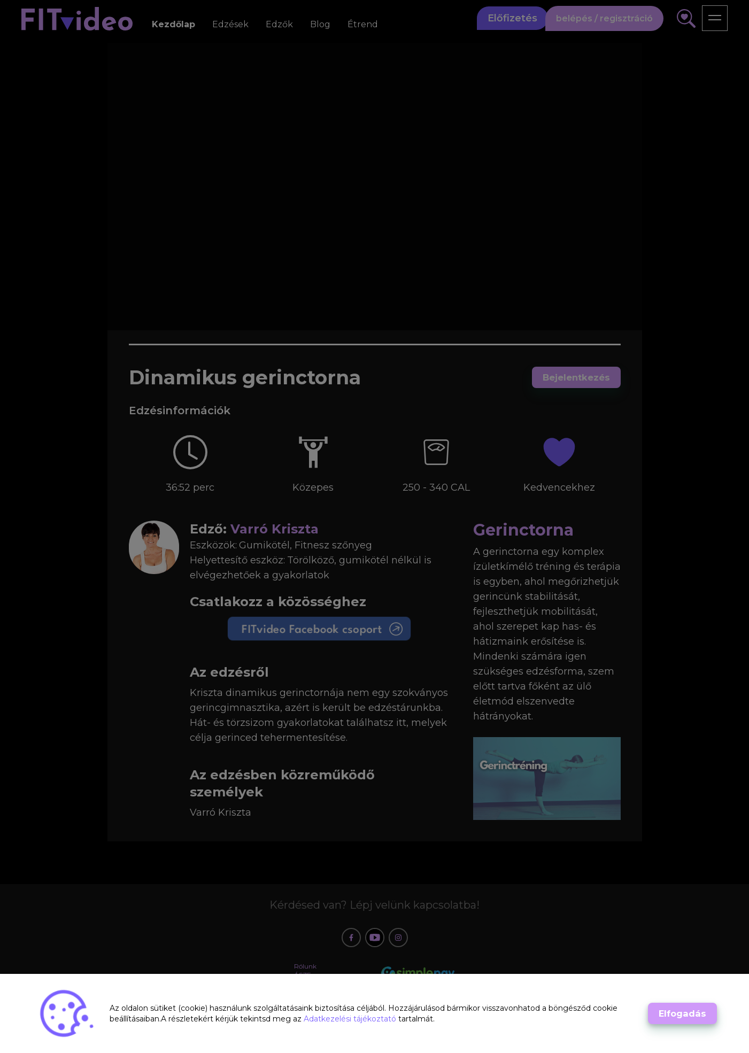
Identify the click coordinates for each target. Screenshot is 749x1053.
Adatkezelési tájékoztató (351, 1019)
